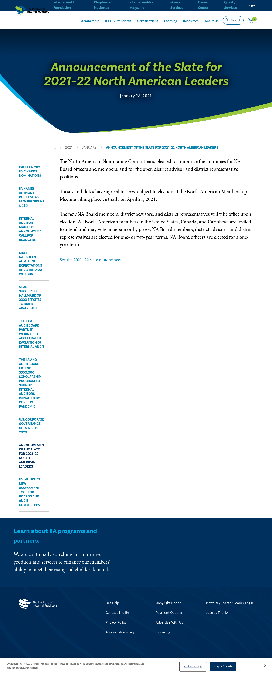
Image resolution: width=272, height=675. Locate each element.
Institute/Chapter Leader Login (229, 603)
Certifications (148, 20)
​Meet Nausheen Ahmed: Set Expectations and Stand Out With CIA (31, 263)
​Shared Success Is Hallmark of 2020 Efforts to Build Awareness (30, 297)
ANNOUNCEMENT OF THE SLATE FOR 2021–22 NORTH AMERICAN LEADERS (162, 147)
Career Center (202, 4)
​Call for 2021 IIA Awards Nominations (30, 171)
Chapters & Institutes (102, 4)
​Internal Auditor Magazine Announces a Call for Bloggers (30, 229)
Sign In (253, 5)
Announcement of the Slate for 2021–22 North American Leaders (32, 456)
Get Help (112, 603)
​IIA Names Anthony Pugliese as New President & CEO (31, 197)
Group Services (176, 4)
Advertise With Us (169, 622)
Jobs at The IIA (217, 613)
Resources (191, 20)
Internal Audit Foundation (63, 4)
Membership (90, 20)
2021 (68, 147)
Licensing (163, 632)
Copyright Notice (168, 603)
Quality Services (230, 4)
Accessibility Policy (120, 632)
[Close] (265, 665)
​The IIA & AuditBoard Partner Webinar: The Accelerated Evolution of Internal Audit (31, 334)
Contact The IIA (117, 613)
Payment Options (169, 613)
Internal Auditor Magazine (141, 4)
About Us (211, 20)
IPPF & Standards (118, 20)
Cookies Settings (193, 666)
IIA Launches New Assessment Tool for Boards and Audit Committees (29, 492)
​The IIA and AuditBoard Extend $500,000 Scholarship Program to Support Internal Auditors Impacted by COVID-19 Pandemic (30, 383)
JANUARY (89, 147)
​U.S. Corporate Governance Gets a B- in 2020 (31, 425)
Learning (170, 20)
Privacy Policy (116, 622)
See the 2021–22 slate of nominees (94, 259)
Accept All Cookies (223, 666)
